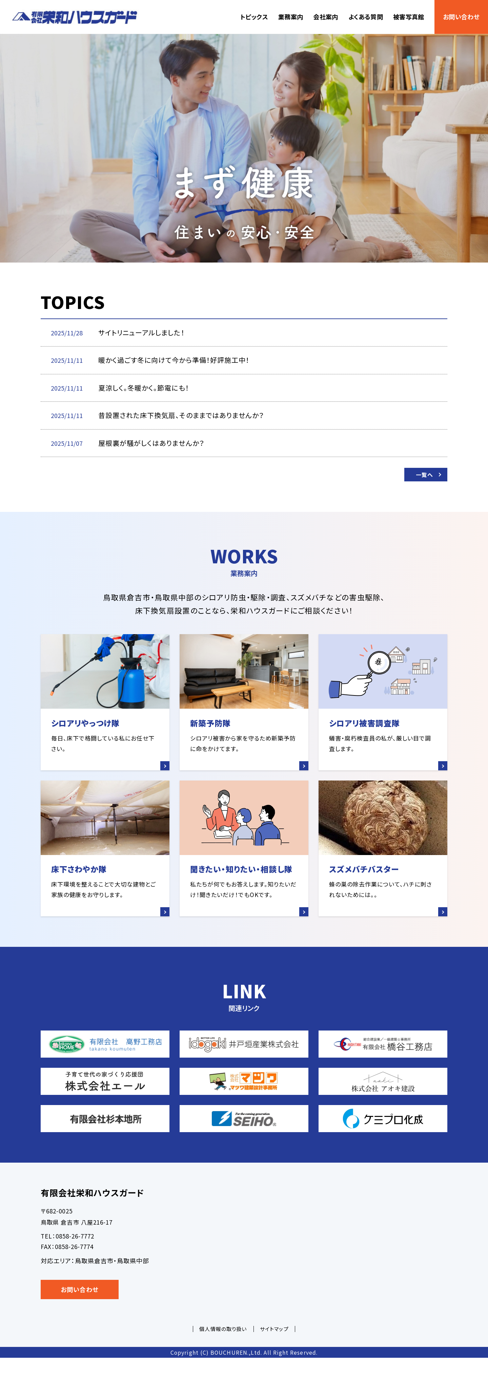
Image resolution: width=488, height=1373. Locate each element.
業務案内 (290, 16)
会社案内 (325, 16)
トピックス (254, 16)
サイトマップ (274, 1344)
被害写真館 (408, 16)
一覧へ (421, 476)
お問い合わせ (461, 16)
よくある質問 (365, 16)
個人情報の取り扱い (223, 1344)
